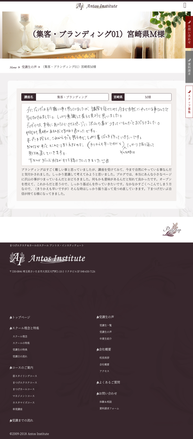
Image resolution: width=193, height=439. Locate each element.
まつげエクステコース (25, 382)
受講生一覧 (106, 325)
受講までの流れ (21, 420)
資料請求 (189, 69)
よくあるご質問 (108, 382)
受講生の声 (29, 66)
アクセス (104, 371)
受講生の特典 (20, 349)
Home (13, 67)
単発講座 (17, 409)
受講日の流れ (20, 356)
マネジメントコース (24, 396)
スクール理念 (20, 336)
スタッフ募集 (189, 104)
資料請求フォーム (109, 408)
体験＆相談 (106, 402)
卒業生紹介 (106, 338)
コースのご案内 (21, 367)
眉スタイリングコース (25, 376)
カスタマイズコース (24, 402)
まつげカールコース (24, 389)
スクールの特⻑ (21, 343)
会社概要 (104, 364)
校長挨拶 (104, 357)
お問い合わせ (189, 34)
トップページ (20, 317)
